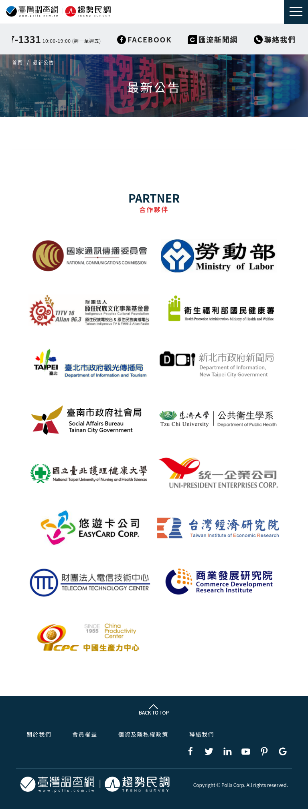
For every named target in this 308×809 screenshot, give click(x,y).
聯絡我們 (201, 734)
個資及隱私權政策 (143, 734)
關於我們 (38, 734)
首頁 (17, 62)
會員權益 (84, 734)
